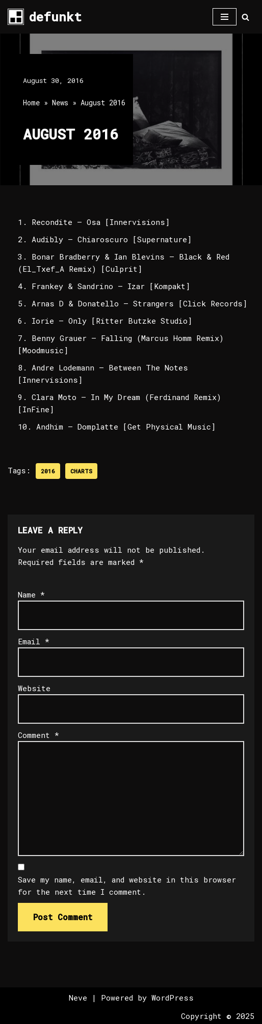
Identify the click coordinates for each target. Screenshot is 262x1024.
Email (33, 641)
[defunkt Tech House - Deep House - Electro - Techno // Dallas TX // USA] (45, 16)
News (60, 102)
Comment (38, 735)
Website (34, 688)
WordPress (172, 997)
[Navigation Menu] (225, 16)
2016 (48, 471)
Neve (78, 997)
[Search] (245, 17)
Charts (81, 471)
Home (31, 102)
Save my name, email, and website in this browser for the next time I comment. (127, 885)
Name (31, 594)
